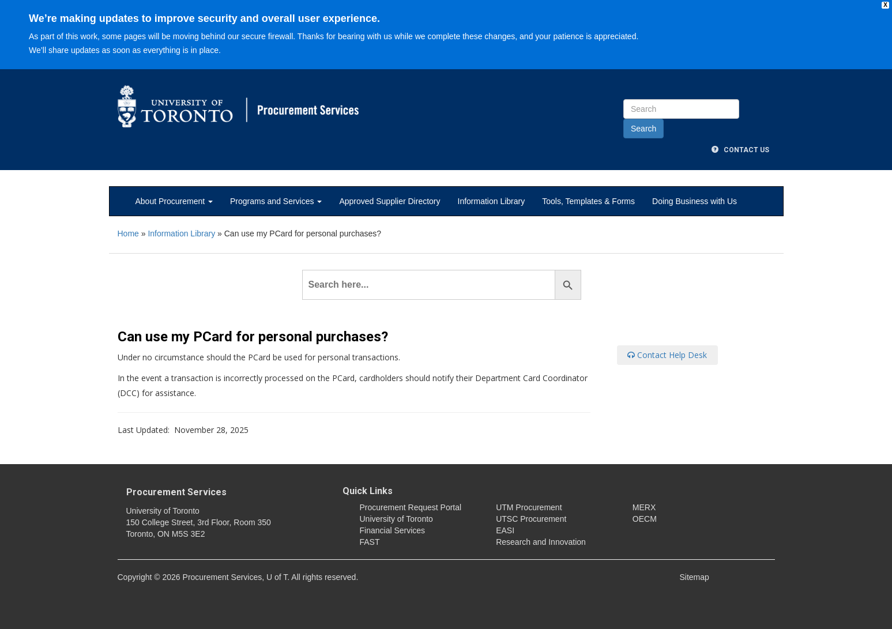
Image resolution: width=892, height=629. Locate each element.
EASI (505, 530)
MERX (644, 507)
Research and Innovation (541, 542)
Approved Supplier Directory (389, 201)
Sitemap (694, 577)
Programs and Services (276, 201)
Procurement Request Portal (411, 507)
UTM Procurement (529, 507)
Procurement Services (176, 492)
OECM (645, 518)
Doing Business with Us (694, 201)
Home (128, 233)
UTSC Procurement (531, 518)
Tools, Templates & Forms (588, 201)
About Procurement (174, 201)
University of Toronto (396, 518)
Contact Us (740, 150)
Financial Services (393, 530)
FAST (370, 542)
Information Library (491, 201)
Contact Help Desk (667, 354)
